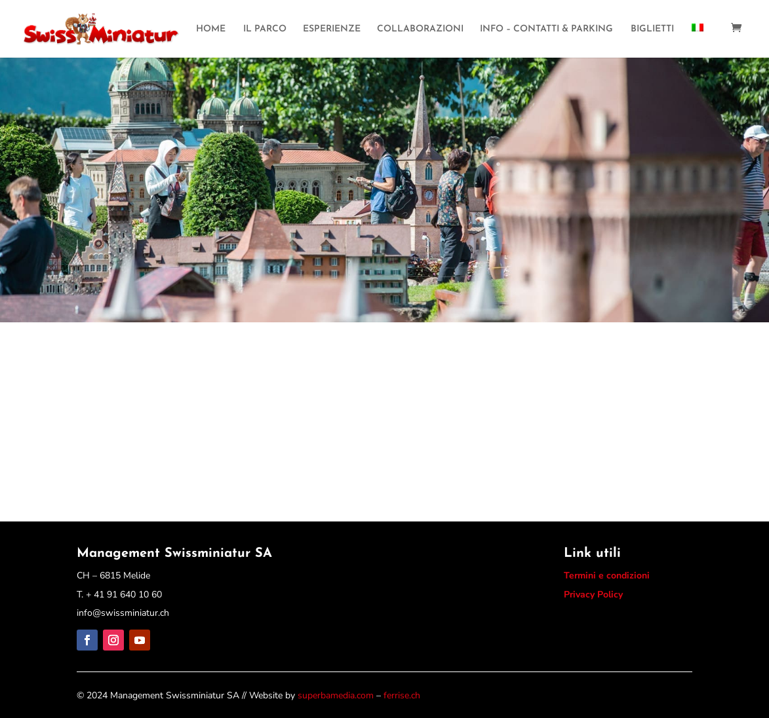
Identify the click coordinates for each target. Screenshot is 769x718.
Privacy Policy (593, 594)
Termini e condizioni (607, 575)
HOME (211, 29)
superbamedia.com (336, 695)
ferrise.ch (402, 695)
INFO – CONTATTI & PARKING (546, 29)
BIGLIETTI (652, 29)
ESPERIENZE (332, 29)
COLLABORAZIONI (420, 29)
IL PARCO (264, 29)
